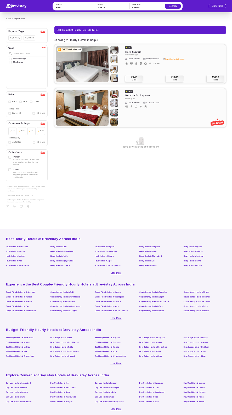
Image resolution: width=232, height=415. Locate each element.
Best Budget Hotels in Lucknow (18, 347)
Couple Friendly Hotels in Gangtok (63, 311)
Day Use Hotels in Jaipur (149, 388)
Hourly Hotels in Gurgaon (104, 247)
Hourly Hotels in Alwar (148, 266)
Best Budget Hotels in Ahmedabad (20, 356)
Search (173, 6)
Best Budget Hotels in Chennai (196, 342)
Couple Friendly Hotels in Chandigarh (109, 297)
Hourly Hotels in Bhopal (193, 266)
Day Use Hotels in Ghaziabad (151, 392)
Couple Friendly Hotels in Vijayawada (65, 306)
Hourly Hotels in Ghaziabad (150, 256)
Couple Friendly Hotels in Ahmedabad (21, 311)
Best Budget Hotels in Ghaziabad (153, 347)
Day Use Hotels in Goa (148, 397)
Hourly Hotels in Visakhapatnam (108, 266)
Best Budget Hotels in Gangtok (62, 356)
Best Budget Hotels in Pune (16, 351)
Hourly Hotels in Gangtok (60, 266)
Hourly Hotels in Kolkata (104, 256)
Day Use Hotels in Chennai (194, 388)
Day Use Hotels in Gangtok (61, 402)
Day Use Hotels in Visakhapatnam (109, 402)
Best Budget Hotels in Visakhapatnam (110, 356)
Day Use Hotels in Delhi (59, 383)
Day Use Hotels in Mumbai (16, 388)
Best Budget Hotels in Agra (106, 351)
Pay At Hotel (29, 38)
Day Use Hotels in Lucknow (17, 392)
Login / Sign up (217, 6)
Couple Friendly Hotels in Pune (17, 306)
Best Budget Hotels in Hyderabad (19, 338)
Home (8, 18)
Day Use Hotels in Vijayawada (63, 397)
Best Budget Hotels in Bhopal (195, 356)
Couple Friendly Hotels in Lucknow (19, 302)
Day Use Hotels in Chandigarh (107, 388)
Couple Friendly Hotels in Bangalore (153, 292)
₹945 (134, 78)
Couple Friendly (15, 38)
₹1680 (215, 78)
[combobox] (73, 8)
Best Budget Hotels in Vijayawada (64, 351)
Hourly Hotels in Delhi (58, 247)
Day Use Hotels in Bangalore (151, 383)
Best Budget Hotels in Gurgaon (107, 338)
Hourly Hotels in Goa (147, 261)
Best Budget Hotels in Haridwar (196, 347)
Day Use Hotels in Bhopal (194, 402)
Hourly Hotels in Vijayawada (61, 261)
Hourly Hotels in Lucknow (15, 256)
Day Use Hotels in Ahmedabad (18, 402)
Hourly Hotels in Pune (14, 261)
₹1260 (174, 78)
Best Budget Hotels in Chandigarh (108, 342)
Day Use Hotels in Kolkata (105, 392)
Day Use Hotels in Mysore (194, 383)
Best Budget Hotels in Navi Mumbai (64, 342)
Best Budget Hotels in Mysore (196, 338)
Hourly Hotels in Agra (103, 261)
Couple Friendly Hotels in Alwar (151, 311)
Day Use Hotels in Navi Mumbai (63, 388)
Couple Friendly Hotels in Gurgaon (108, 292)
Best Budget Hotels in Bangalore (152, 338)
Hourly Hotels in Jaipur (148, 251)
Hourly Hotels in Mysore (193, 247)
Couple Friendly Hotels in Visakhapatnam (111, 311)
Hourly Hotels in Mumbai (15, 251)
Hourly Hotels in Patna (192, 261)
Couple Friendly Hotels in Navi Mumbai (65, 297)
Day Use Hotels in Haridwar (195, 392)
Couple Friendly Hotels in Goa (151, 306)
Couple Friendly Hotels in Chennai (197, 297)
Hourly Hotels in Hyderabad (17, 247)
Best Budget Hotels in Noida (61, 347)
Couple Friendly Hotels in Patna (196, 306)
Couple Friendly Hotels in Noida (62, 302)
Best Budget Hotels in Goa (150, 351)
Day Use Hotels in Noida (60, 392)
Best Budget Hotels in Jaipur (150, 342)
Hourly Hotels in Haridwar (193, 256)
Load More (116, 273)
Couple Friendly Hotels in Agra (107, 306)
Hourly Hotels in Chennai (193, 251)
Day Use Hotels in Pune (15, 397)
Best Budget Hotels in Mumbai (18, 342)
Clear (43, 31)
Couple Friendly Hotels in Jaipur (151, 297)
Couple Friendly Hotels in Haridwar (197, 302)
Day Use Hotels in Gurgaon (106, 383)
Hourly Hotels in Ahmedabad (17, 266)
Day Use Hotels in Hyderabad (18, 383)
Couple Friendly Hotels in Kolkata (108, 302)
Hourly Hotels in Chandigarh (106, 251)
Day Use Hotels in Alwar (149, 402)
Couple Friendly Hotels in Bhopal (196, 311)
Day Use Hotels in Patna (194, 397)
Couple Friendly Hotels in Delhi (61, 292)
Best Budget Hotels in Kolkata (107, 347)
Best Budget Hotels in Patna (195, 351)
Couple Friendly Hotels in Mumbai (19, 297)
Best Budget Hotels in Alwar (150, 356)
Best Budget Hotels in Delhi (61, 338)
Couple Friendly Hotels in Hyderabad (20, 292)
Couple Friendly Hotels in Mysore (197, 292)
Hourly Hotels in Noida (59, 256)
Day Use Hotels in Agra (104, 397)
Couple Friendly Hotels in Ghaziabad (154, 302)
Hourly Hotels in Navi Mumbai (61, 251)
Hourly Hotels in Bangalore (149, 247)
